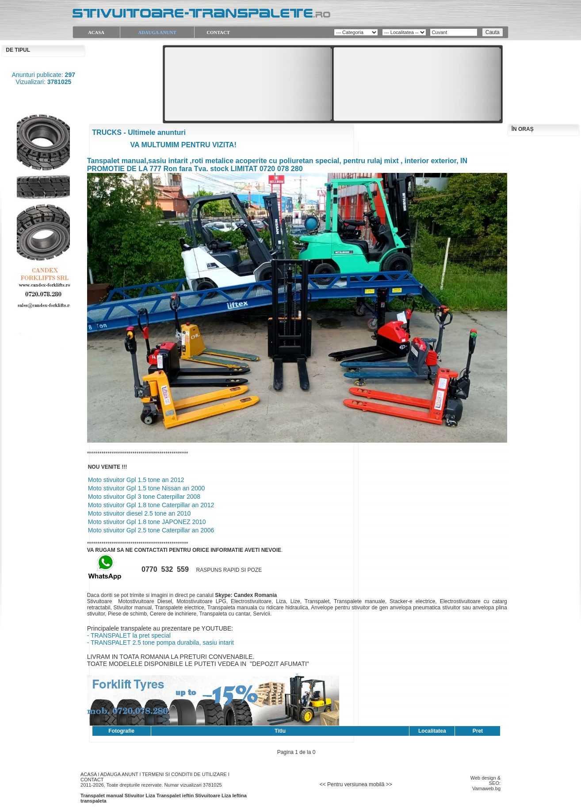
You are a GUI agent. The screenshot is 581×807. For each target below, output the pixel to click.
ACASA (88, 774)
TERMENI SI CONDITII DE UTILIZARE (184, 774)
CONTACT (91, 779)
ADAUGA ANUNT (119, 774)
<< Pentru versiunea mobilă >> (356, 784)
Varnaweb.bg (486, 788)
